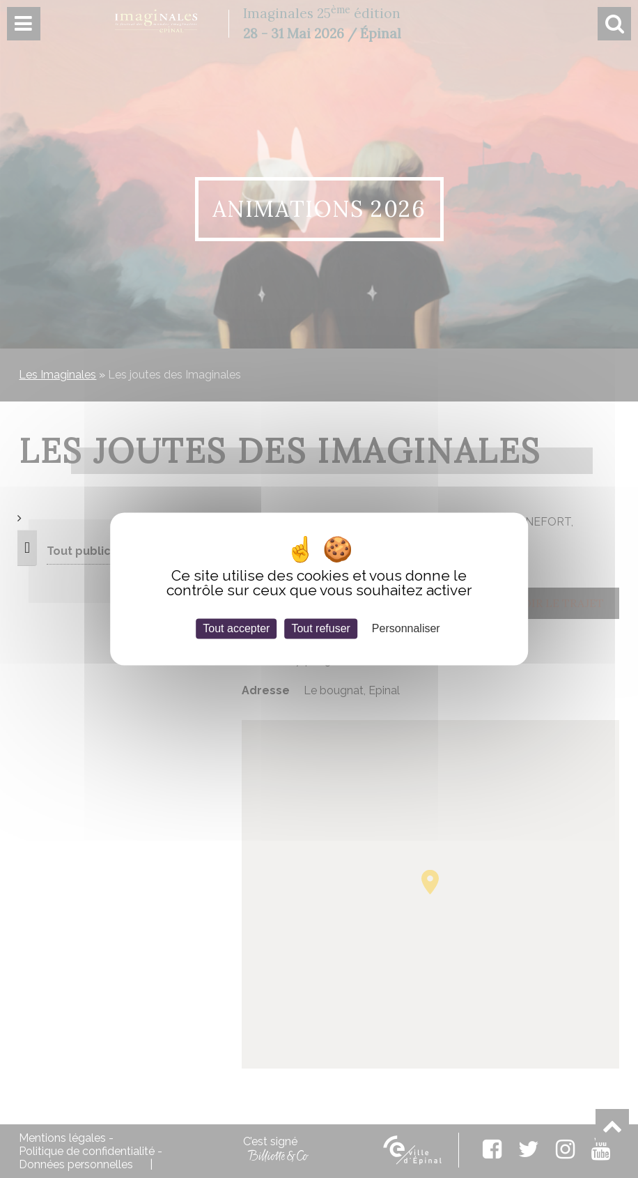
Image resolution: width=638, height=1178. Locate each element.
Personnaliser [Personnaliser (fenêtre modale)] (406, 628)
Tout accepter (236, 628)
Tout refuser (320, 628)
